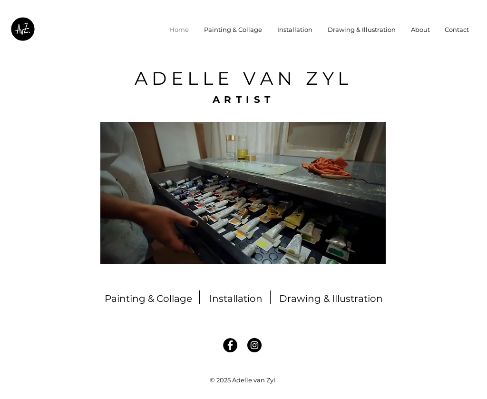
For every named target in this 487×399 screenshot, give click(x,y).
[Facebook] (230, 345)
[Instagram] (254, 345)
